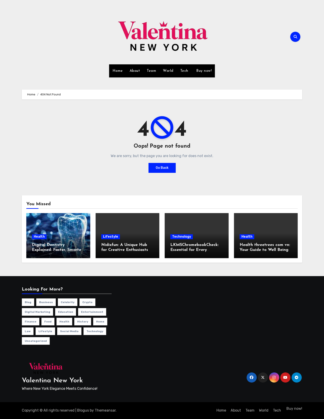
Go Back (162, 168)
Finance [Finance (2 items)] (30, 321)
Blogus (83, 410)
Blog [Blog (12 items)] (28, 302)
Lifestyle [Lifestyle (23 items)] (45, 331)
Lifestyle (110, 237)
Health (39, 237)
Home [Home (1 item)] (100, 321)
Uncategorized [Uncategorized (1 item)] (36, 340)
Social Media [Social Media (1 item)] (69, 331)
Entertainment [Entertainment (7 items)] (92, 311)
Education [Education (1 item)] (65, 311)
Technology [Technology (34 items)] (94, 331)
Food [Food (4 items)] (48, 321)
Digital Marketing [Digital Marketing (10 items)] (37, 311)
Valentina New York (52, 380)
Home (117, 71)
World (168, 71)
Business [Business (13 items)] (46, 302)
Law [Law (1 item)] (28, 331)
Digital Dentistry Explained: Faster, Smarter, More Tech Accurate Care (58, 250)
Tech (184, 71)
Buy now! (203, 71)
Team (151, 71)
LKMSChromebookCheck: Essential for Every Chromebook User (194, 250)
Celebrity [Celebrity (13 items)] (67, 302)
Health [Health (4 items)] (64, 321)
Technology (181, 237)
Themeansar (105, 410)
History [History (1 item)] (82, 321)
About (135, 71)
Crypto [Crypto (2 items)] (87, 302)
